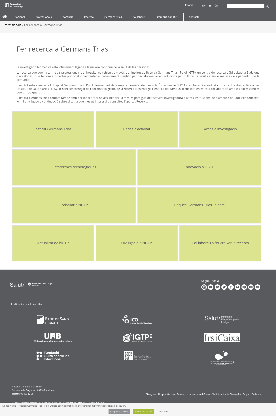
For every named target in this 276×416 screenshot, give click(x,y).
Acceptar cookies (144, 411)
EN (204, 5)
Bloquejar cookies (119, 411)
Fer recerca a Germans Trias (43, 25)
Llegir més (163, 411)
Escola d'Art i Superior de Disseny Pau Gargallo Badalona (232, 394)
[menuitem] (20, 17)
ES (210, 5)
